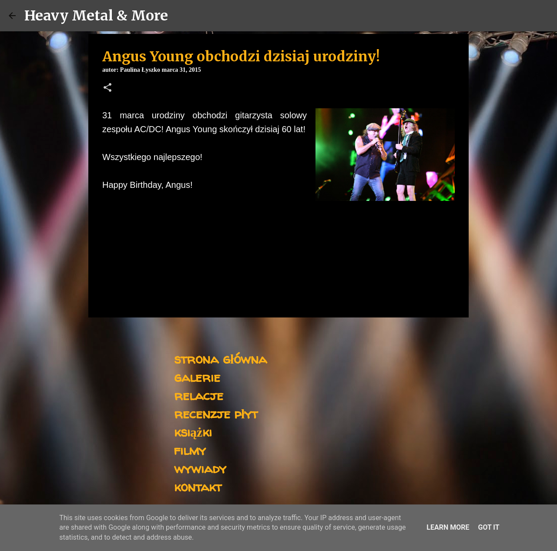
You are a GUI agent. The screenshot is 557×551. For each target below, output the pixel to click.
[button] (107, 88)
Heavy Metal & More (96, 15)
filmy (190, 450)
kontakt (197, 486)
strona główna (220, 358)
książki (193, 432)
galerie (197, 377)
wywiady (200, 468)
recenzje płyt (216, 413)
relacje (198, 395)
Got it (488, 527)
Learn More (447, 527)
